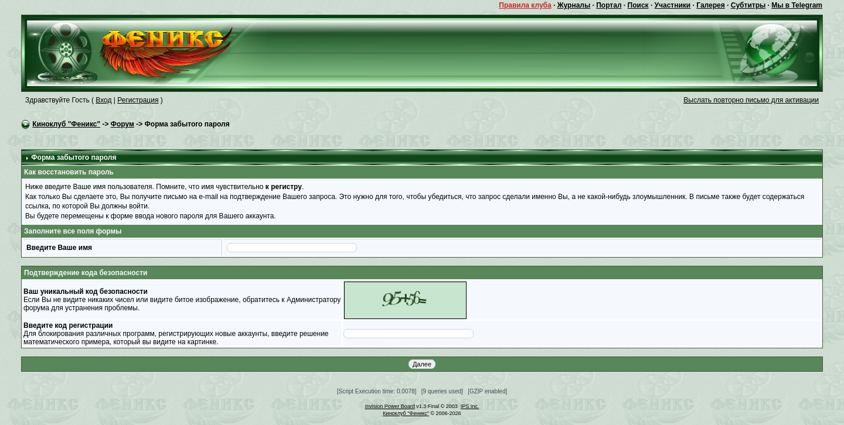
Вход (103, 100)
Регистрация (137, 100)
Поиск (638, 5)
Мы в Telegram (796, 5)
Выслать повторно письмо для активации (751, 100)
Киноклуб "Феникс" (66, 124)
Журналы (573, 5)
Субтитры (748, 5)
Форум (122, 124)
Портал (608, 5)
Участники (673, 5)
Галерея (710, 5)
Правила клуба (525, 5)
